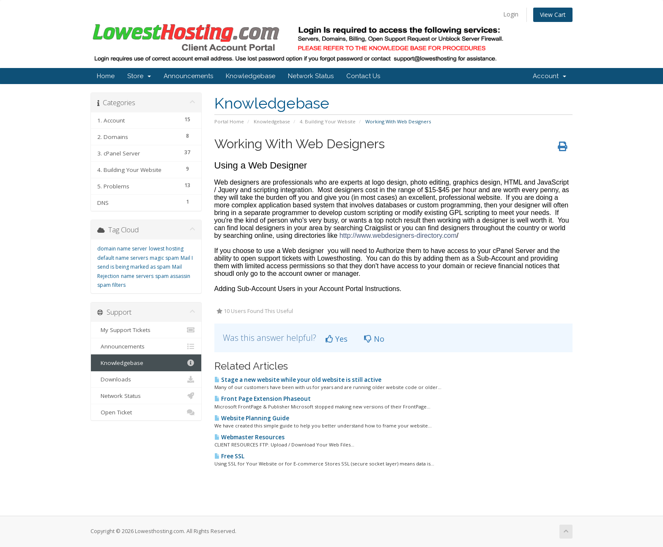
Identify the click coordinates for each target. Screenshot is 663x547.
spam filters (111, 284)
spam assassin (172, 276)
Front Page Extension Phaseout (262, 399)
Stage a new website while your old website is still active (297, 380)
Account (549, 76)
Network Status (311, 76)
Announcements (188, 76)
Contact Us (363, 76)
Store (139, 76)
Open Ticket (146, 412)
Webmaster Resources (249, 437)
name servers (137, 276)
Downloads (146, 379)
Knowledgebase (250, 76)
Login (510, 14)
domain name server (122, 248)
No (374, 339)
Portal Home (229, 121)
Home (106, 76)
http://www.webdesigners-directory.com (398, 235)
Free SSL (229, 456)
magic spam (164, 257)
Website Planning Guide (251, 418)
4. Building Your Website (328, 121)
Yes (337, 339)
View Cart (553, 15)
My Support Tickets (146, 330)
